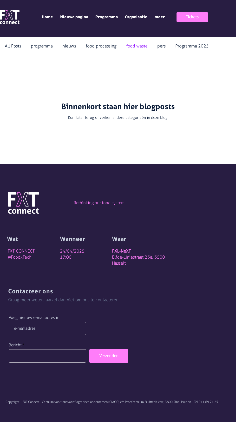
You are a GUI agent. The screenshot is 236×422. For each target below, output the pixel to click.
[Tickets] (192, 17)
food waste (137, 46)
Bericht (15, 345)
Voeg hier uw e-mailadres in (34, 317)
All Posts (13, 46)
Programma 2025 (192, 46)
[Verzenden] (108, 356)
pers (161, 46)
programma (42, 46)
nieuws (69, 46)
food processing (101, 46)
